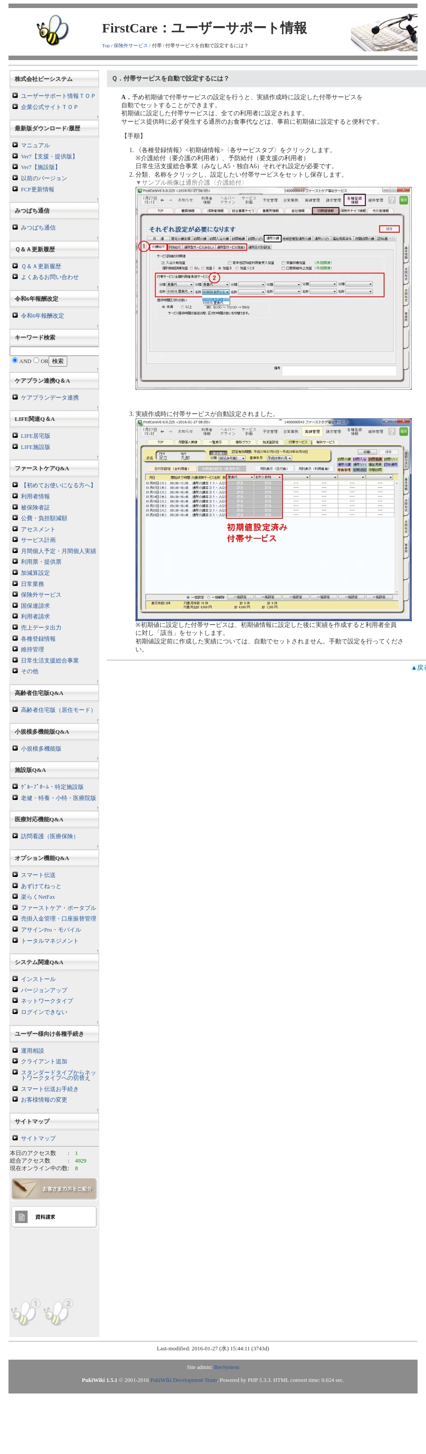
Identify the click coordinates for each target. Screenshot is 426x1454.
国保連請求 (35, 606)
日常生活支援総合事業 (50, 661)
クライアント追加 (44, 1061)
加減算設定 (35, 573)
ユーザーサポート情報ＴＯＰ (58, 96)
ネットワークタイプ (47, 1001)
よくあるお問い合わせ (50, 277)
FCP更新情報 (37, 189)
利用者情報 (35, 496)
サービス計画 (38, 540)
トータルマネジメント (50, 941)
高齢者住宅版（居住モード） (58, 710)
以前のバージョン (44, 178)
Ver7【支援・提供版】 (49, 156)
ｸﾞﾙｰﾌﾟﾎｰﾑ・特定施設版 (52, 787)
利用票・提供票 (41, 562)
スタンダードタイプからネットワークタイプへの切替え (58, 1076)
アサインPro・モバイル (51, 930)
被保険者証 (35, 508)
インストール (38, 979)
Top (106, 45)
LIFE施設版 (35, 447)
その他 (29, 671)
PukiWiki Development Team (183, 1380)
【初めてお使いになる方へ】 (58, 485)
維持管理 (32, 649)
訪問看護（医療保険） (50, 836)
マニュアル (35, 145)
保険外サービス (131, 45)
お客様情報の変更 (44, 1100)
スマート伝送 (38, 875)
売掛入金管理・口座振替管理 (58, 919)
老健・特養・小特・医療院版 (58, 798)
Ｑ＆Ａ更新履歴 (41, 266)
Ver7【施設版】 (41, 167)
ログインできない (44, 1012)
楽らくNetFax (38, 897)
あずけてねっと (41, 886)
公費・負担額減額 (44, 518)
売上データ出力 (41, 628)
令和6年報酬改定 (42, 316)
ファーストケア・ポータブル (58, 908)
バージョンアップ (44, 990)
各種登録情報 (38, 639)
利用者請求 (35, 617)
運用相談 (32, 1051)
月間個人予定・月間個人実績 (58, 551)
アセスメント (38, 529)
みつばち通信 (38, 228)
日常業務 (32, 584)
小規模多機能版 (41, 749)
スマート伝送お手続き (50, 1089)
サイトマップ (38, 1138)
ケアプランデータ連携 (50, 398)
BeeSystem (226, 1367)
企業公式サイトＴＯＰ (50, 107)
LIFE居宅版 (35, 436)
